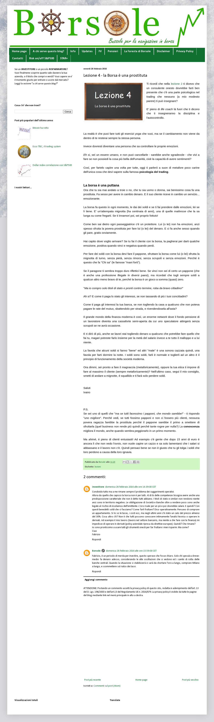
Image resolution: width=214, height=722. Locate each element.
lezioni (98, 467)
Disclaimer (163, 51)
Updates (87, 51)
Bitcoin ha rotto (41, 128)
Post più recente (92, 680)
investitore (98, 487)
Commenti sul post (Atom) (107, 686)
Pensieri (113, 51)
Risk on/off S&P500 (41, 58)
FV (100, 51)
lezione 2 (176, 83)
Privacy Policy (185, 51)
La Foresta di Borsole (137, 51)
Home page (19, 51)
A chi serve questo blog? (48, 51)
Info (73, 51)
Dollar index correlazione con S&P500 (52, 165)
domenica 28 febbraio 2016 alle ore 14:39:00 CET (130, 487)
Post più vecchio (190, 680)
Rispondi (96, 539)
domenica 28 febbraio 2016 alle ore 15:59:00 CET (131, 551)
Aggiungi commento (96, 579)
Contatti (17, 58)
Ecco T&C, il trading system (47, 146)
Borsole (96, 551)
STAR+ (64, 58)
